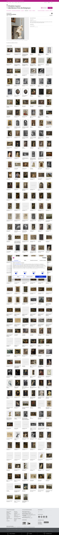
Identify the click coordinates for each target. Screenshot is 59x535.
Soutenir (15, 519)
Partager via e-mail (51, 15)
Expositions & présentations (16, 10)
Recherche (47, 10)
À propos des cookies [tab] (43, 260)
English (51, 2)
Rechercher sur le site (18, 2)
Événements (16, 2)
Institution (33, 10)
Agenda (22, 10)
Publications (15, 513)
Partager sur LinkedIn (50, 15)
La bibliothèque (16, 512)
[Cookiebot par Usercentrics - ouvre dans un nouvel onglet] (42, 257)
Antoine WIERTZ (34, 26)
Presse (13, 2)
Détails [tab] (25, 260)
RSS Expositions (40, 522)
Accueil (7, 2)
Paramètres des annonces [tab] (34, 260)
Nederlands (45, 2)
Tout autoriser (41, 276)
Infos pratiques (9, 10)
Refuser (18, 276)
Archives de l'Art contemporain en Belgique (17, 516)
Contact (10, 2)
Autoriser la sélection (30, 276)
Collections (26, 10)
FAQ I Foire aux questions (9, 512)
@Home (51, 10)
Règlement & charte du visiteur (9, 519)
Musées (30, 10)
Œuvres (51, 13)
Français (49, 2)
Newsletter (46, 522)
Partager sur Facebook (49, 15)
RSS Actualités (40, 523)
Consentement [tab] (16, 260)
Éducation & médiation (41, 10)
